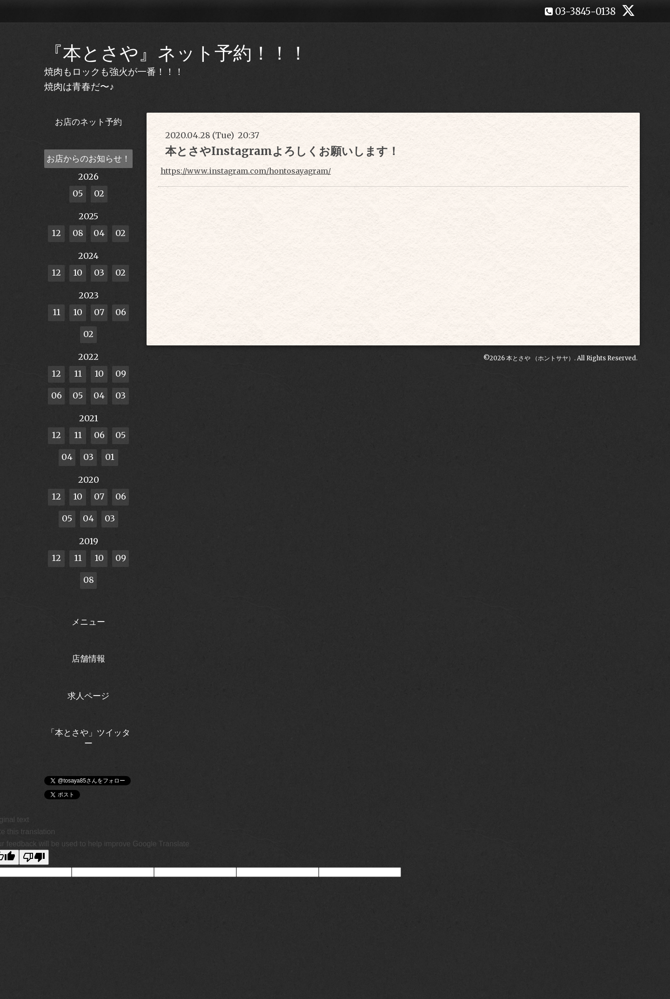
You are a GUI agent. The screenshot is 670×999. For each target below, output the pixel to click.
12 (56, 233)
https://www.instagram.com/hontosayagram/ (246, 171)
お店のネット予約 (88, 121)
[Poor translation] (34, 857)
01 (109, 457)
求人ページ (88, 695)
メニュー (88, 621)
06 (120, 312)
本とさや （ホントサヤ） (540, 358)
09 (120, 373)
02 (99, 193)
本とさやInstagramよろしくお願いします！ (282, 151)
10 (77, 272)
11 (56, 312)
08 (78, 233)
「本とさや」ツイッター (88, 738)
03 (99, 272)
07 (99, 312)
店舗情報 (88, 658)
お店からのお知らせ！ (88, 158)
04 (99, 233)
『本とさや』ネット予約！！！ (176, 53)
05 (78, 193)
